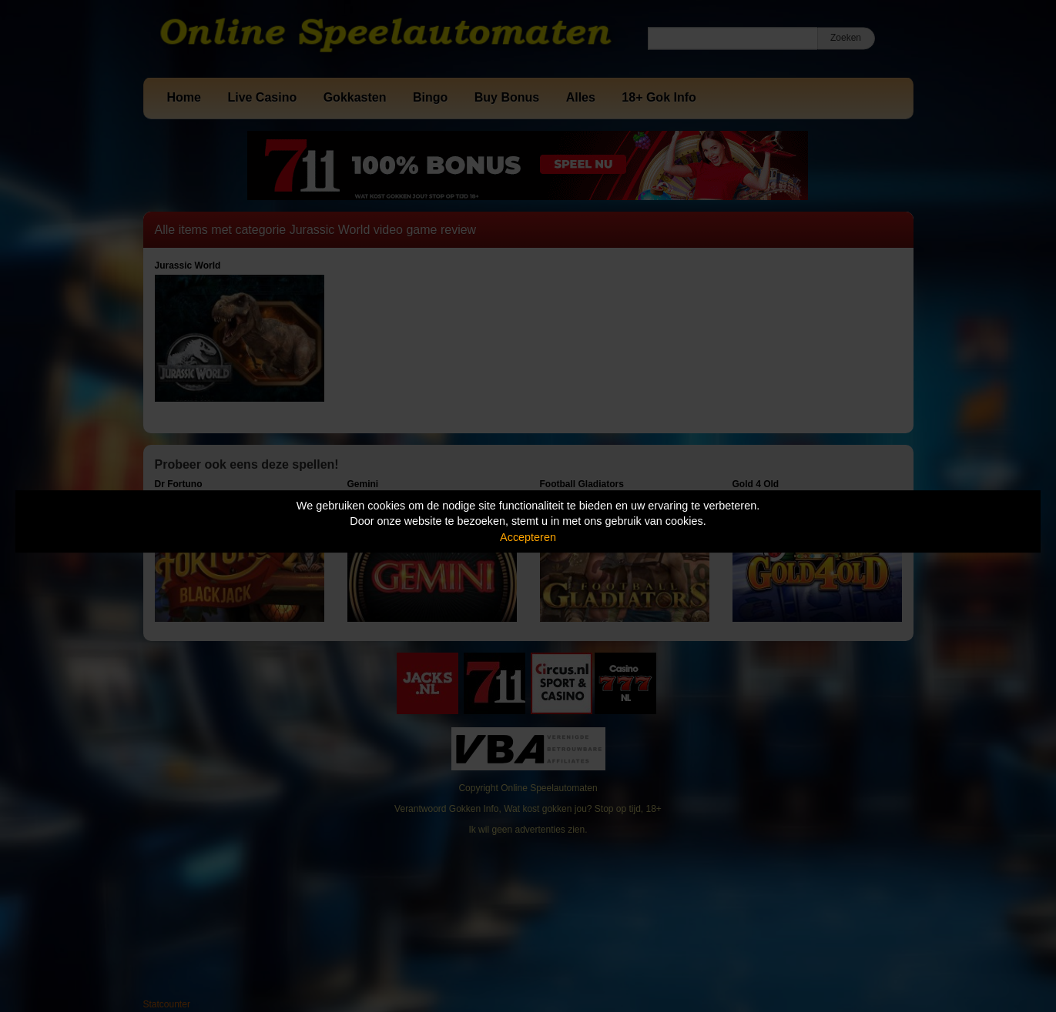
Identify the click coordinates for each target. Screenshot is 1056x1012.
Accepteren (528, 537)
